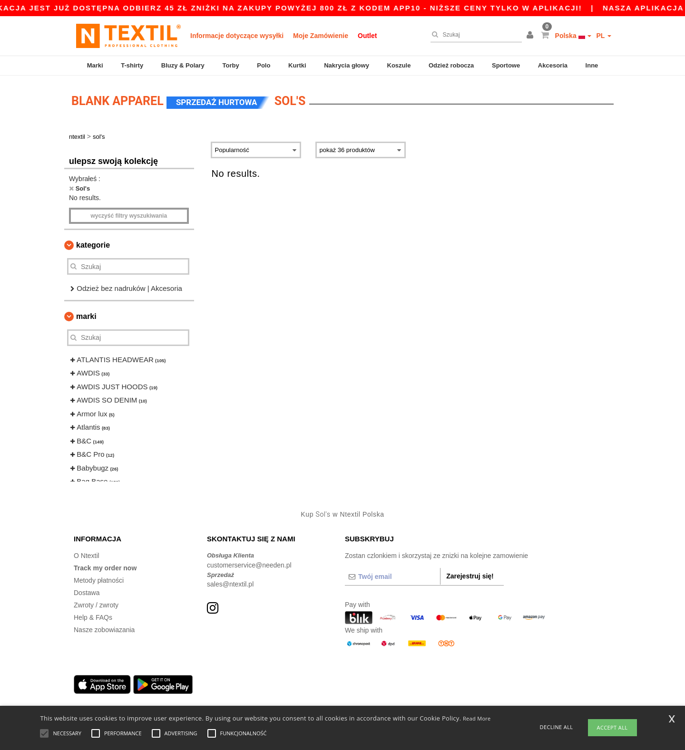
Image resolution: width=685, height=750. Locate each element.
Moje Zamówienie (320, 35)
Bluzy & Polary (183, 65)
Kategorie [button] (93, 245)
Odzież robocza (451, 65)
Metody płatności (99, 580)
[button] (531, 35)
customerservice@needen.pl (249, 565)
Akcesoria (553, 65)
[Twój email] (392, 576)
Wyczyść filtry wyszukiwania (128, 215)
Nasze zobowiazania (104, 630)
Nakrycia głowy (346, 65)
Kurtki (297, 65)
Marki (95, 65)
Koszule (399, 65)
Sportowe (506, 65)
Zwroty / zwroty (96, 605)
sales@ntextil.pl (230, 584)
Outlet (367, 35)
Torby (230, 65)
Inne (592, 65)
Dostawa (86, 592)
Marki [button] (86, 316)
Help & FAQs (93, 617)
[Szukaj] (474, 35)
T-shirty (132, 65)
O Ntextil (86, 555)
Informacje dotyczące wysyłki (237, 35)
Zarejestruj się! (470, 576)
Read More (477, 718)
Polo (263, 65)
